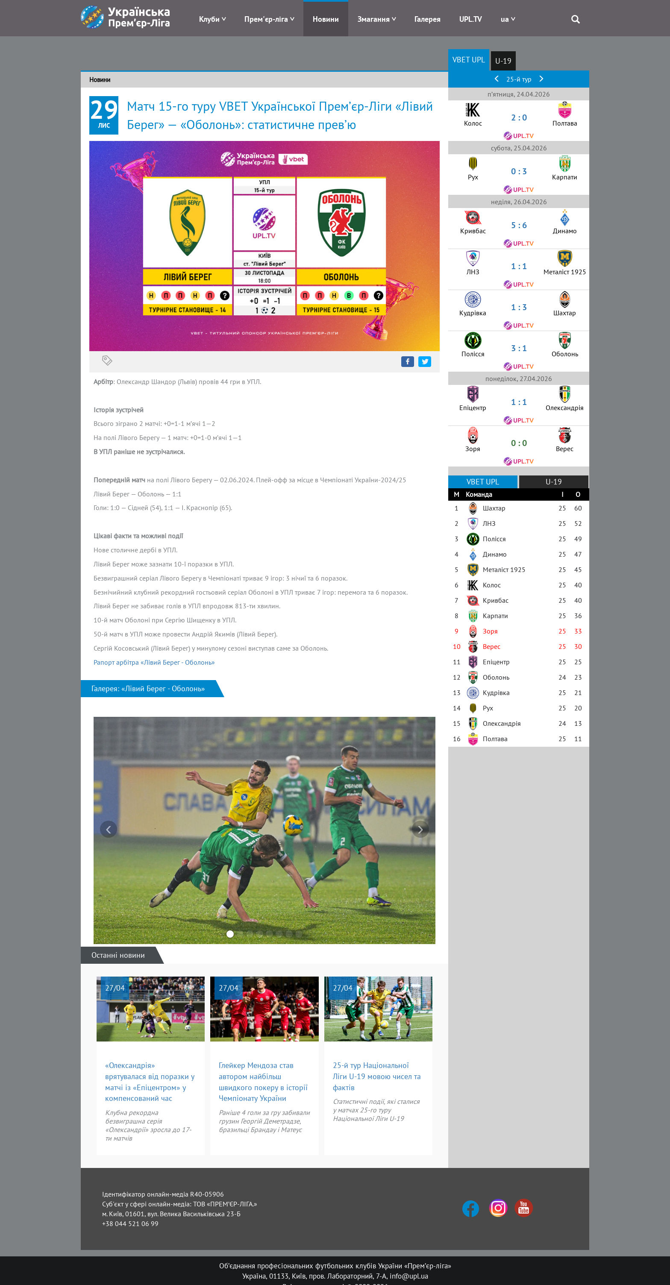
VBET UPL (469, 60)
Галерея (427, 19)
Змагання (374, 19)
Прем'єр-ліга (266, 19)
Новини (326, 19)
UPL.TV (470, 19)
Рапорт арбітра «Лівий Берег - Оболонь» (154, 662)
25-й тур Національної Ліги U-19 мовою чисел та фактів (377, 1076)
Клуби (209, 19)
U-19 (503, 61)
